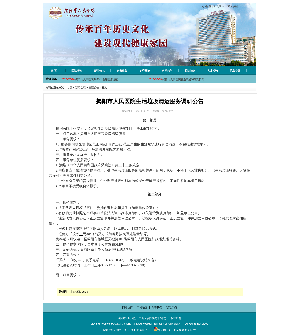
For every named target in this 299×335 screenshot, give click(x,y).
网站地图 (142, 307)
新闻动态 (80, 87)
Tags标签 (205, 6)
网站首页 (127, 307)
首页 (69, 87)
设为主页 (219, 6)
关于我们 (157, 307)
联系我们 (171, 307)
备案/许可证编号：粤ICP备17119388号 (125, 330)
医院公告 (94, 87)
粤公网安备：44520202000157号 (175, 330)
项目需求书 (71, 275)
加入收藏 (232, 6)
